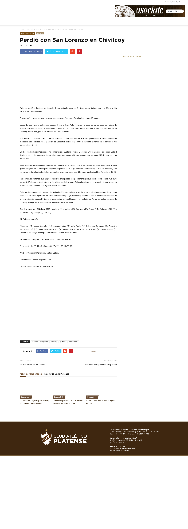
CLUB (23, 21)
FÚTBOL (55, 21)
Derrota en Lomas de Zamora (32, 364)
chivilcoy (54, 342)
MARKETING (82, 21)
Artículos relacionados (31, 374)
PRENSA (95, 21)
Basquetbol (50, 29)
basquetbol (44, 342)
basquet (35, 342)
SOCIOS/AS (108, 21)
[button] (184, 22)
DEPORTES (67, 21)
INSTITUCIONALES (39, 21)
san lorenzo (73, 342)
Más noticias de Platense (56, 374)
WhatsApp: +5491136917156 (138, 434)
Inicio (22, 29)
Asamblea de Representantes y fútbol (101, 364)
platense (63, 342)
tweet (93, 351)
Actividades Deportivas (34, 29)
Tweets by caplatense (132, 56)
